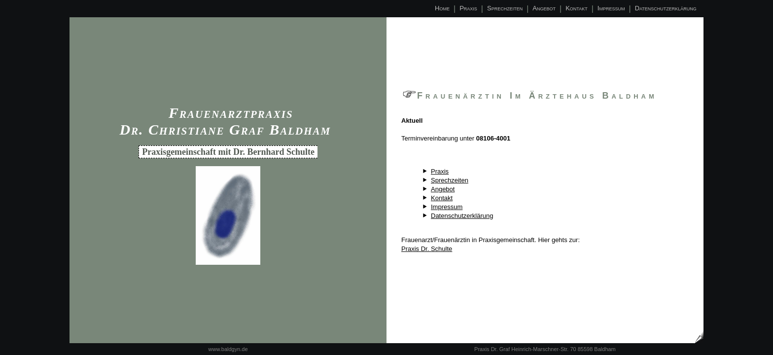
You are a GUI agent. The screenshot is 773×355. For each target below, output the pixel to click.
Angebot (544, 8)
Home (442, 8)
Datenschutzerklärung (666, 8)
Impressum (611, 8)
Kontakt (576, 8)
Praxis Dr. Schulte (426, 248)
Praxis (468, 8)
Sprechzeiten (505, 8)
